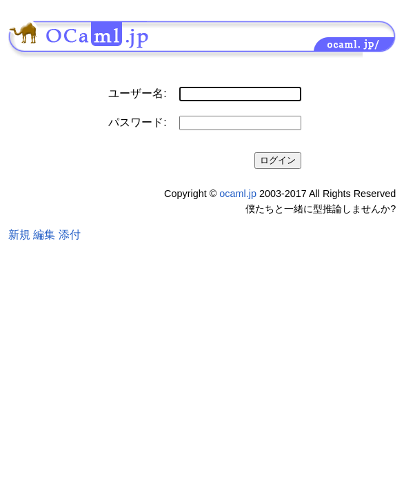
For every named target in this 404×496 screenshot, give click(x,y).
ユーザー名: (137, 93)
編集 (44, 234)
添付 (70, 234)
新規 (19, 234)
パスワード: (137, 122)
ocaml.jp (237, 193)
